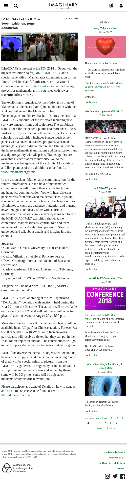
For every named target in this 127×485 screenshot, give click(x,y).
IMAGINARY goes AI (105, 188)
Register (114, 336)
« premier (89, 418)
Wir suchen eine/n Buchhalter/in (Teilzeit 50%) (105, 366)
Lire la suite (91, 102)
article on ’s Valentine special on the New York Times (103, 87)
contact (121, 468)
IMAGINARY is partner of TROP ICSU (105, 111)
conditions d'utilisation (114, 452)
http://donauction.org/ (15, 395)
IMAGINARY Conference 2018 (105, 278)
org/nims (18, 172)
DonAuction (46, 86)
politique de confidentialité (112, 462)
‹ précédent (101, 418)
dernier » (111, 428)
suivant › (100, 428)
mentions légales (117, 457)
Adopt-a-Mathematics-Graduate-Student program (42, 345)
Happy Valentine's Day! (105, 28)
